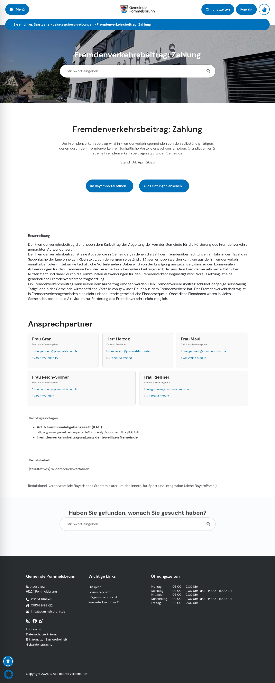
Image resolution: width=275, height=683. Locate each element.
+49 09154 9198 (44, 396)
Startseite (42, 24)
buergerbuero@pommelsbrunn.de (55, 351)
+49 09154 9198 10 (46, 358)
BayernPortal (205, 489)
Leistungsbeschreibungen (73, 24)
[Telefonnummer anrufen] (38, 599)
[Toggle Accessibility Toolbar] (8, 661)
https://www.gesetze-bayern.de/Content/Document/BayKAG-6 (91, 432)
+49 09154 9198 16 (120, 358)
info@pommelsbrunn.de (48, 611)
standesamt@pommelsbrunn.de (129, 351)
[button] (8, 674)
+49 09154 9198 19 (194, 358)
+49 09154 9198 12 (157, 396)
